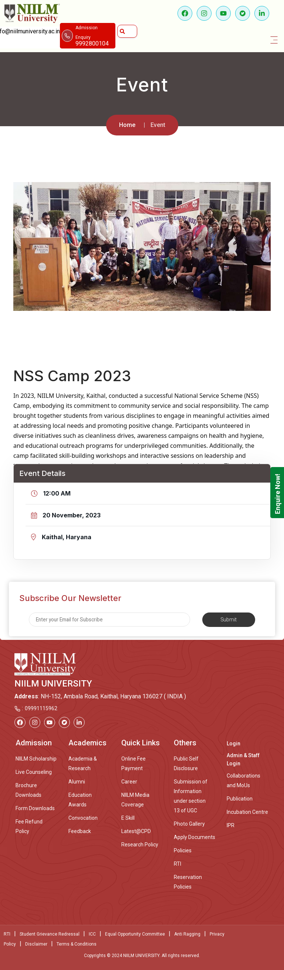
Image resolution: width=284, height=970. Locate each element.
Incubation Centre (247, 812)
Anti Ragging (187, 934)
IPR (230, 825)
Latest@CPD (136, 831)
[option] (142, 246)
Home (127, 124)
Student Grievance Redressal (50, 934)
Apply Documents (194, 837)
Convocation (83, 818)
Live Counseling (34, 772)
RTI (177, 864)
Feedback (79, 831)
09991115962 (41, 708)
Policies (183, 850)
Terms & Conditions (77, 944)
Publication (240, 799)
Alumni (76, 782)
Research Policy (139, 845)
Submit (229, 619)
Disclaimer (36, 944)
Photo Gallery (189, 824)
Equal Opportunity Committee (135, 934)
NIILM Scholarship (36, 759)
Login (233, 743)
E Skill (128, 818)
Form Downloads (35, 808)
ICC (92, 934)
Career (129, 782)
